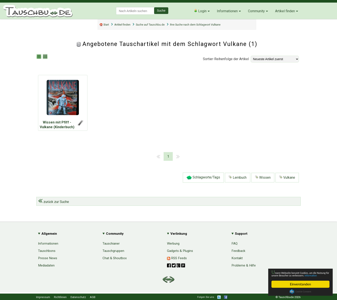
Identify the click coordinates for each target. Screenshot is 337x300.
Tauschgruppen (113, 251)
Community (256, 11)
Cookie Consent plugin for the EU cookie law (300, 291)
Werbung (173, 243)
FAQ (234, 243)
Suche (161, 10)
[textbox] (135, 11)
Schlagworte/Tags (203, 177)
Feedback (238, 251)
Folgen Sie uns (205, 296)
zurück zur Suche (53, 202)
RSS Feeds (177, 258)
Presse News (47, 258)
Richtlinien (60, 297)
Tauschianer (111, 243)
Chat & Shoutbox (115, 258)
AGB (92, 297)
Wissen (263, 177)
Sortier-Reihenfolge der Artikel (226, 59)
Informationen (227, 11)
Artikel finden (285, 11)
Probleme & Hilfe (243, 265)
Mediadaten (46, 265)
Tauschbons (46, 251)
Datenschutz (78, 297)
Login (200, 11)
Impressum (43, 297)
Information (298, 275)
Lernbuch (238, 177)
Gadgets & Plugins (180, 251)
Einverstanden (300, 284)
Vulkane (287, 177)
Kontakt (237, 258)
